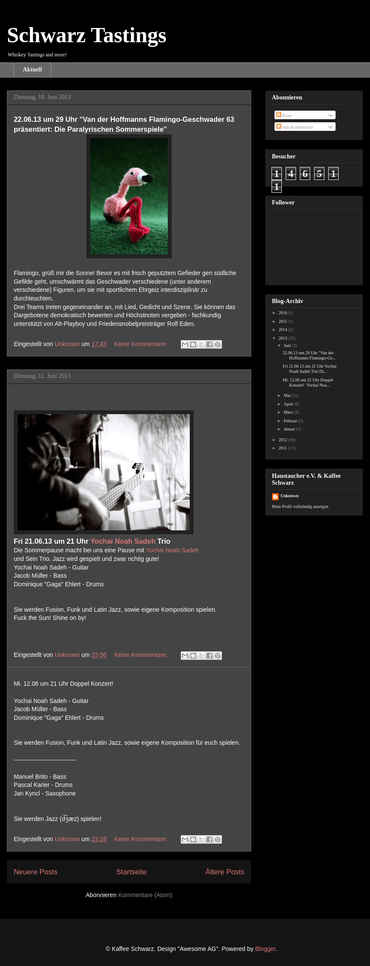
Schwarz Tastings (86, 35)
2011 (283, 448)
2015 (283, 321)
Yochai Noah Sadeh (123, 541)
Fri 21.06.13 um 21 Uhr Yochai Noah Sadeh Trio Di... (309, 369)
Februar (291, 420)
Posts (284, 115)
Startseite (131, 872)
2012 (283, 439)
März (289, 412)
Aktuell (32, 69)
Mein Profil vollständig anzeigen (300, 506)
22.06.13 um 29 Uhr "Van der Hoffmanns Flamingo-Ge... (309, 355)
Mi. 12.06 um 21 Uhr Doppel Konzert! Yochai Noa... (308, 382)
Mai (288, 395)
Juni (288, 345)
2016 (283, 312)
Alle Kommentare (294, 127)
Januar (290, 429)
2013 (283, 338)
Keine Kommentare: (142, 344)
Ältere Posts (225, 872)
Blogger (265, 948)
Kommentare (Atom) (145, 895)
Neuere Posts (36, 872)
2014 (283, 329)
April (289, 404)
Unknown (290, 495)
